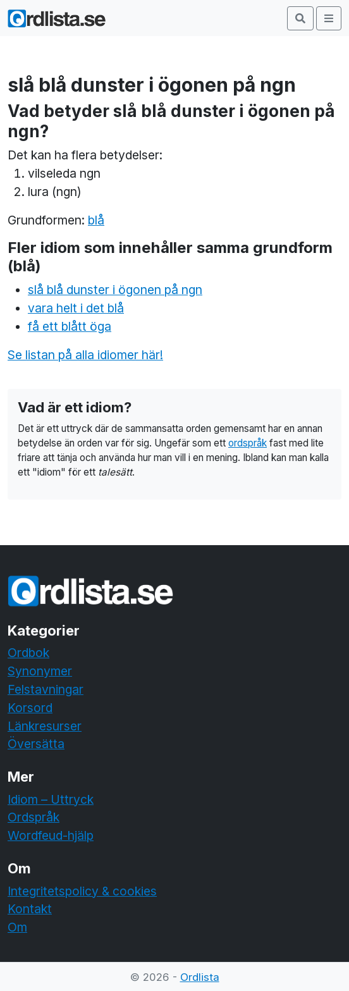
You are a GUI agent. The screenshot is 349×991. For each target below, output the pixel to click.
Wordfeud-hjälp (51, 835)
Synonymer (40, 671)
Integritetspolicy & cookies (82, 891)
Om (17, 927)
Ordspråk (33, 817)
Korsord (30, 707)
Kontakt (30, 908)
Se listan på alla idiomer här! (85, 354)
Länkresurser (45, 726)
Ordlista (199, 977)
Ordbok (28, 652)
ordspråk (247, 443)
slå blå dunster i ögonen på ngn (115, 289)
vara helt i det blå (76, 308)
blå (96, 220)
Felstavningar (45, 689)
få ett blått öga (69, 326)
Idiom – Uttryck (51, 799)
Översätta (36, 743)
